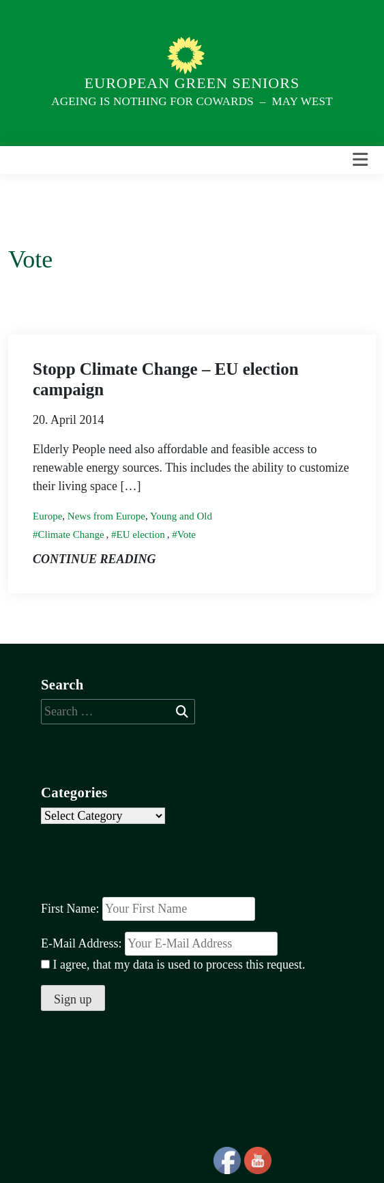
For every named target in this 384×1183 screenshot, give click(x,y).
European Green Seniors (192, 82)
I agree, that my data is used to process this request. (173, 964)
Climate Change (71, 534)
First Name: (70, 908)
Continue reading (94, 559)
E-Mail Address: (159, 944)
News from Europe (106, 516)
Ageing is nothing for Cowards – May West (191, 101)
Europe (47, 516)
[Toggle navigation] (360, 160)
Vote (186, 534)
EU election (141, 534)
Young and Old (181, 516)
